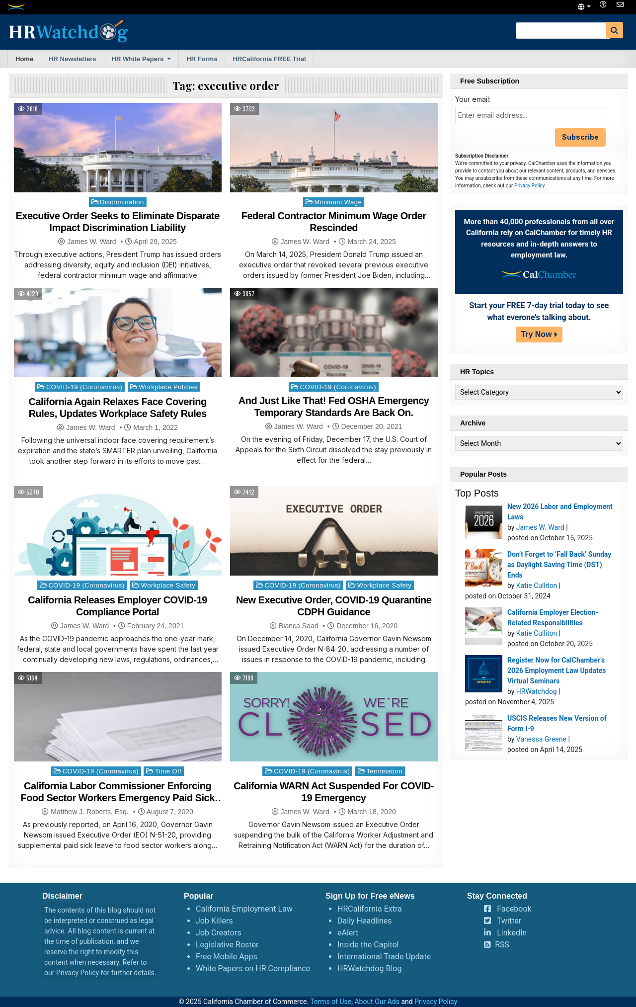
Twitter (509, 920)
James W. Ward (91, 241)
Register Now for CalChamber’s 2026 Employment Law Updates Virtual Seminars (556, 670)
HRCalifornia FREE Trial (269, 59)
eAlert (347, 932)
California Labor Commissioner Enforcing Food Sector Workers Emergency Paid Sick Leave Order (118, 797)
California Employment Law (244, 909)
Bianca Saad (298, 625)
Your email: (472, 99)
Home (24, 59)
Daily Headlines (364, 920)
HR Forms (201, 59)
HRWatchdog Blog (369, 968)
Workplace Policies (168, 387)
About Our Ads (376, 1002)
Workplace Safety (168, 585)
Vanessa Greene (541, 739)
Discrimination (122, 202)
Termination (384, 771)
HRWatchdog (536, 691)
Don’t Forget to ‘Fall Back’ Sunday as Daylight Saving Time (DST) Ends (559, 564)
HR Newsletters (72, 59)
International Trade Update (384, 956)
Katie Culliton (536, 585)
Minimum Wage (338, 202)
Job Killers (214, 920)
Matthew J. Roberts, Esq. (89, 811)
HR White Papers (138, 59)
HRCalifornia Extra (369, 909)
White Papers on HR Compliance (253, 968)
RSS (502, 944)
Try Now (536, 334)
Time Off (168, 771)
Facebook (514, 909)
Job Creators (218, 932)
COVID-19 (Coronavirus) (84, 387)
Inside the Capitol (367, 944)
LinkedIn (512, 932)
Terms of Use (330, 1002)
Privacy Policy (529, 185)
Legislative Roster (227, 944)
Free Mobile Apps (226, 956)
